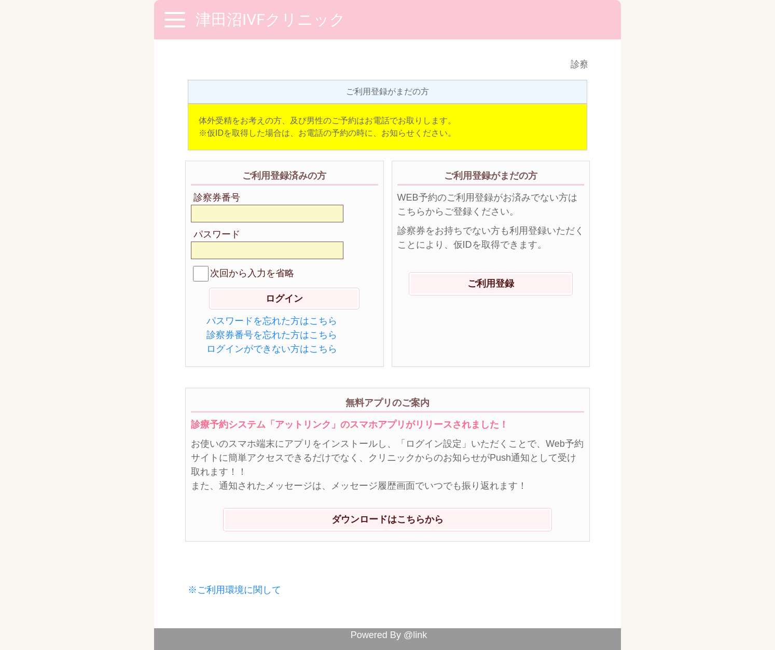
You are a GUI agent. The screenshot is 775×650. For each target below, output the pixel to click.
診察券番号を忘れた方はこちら (271, 335)
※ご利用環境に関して (234, 590)
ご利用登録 (490, 283)
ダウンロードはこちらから (387, 519)
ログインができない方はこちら (271, 349)
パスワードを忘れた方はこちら (271, 321)
